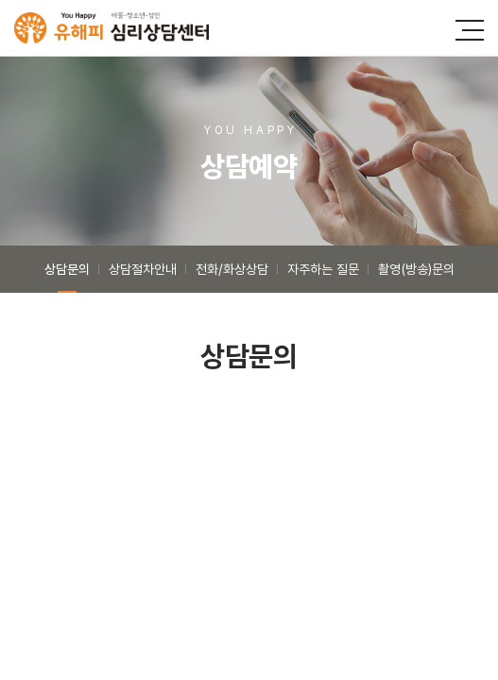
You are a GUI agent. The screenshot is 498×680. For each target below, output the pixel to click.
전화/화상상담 (232, 269)
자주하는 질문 (323, 269)
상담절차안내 (143, 269)
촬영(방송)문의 (416, 269)
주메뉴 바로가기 (0, 0)
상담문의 (67, 269)
